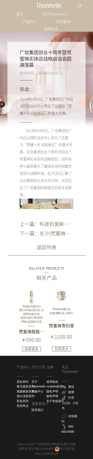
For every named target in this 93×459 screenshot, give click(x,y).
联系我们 (37, 410)
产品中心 (30, 22)
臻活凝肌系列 (25, 386)
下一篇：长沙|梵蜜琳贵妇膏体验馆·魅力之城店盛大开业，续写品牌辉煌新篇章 (46, 234)
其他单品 (23, 406)
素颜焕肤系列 (25, 391)
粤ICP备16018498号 (41, 448)
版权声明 (52, 396)
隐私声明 (52, 391)
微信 (68, 387)
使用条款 (52, 381)
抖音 (68, 398)
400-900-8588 (68, 429)
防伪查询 (63, 22)
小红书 (70, 405)
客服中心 (37, 391)
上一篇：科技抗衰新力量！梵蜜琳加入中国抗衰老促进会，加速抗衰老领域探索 (44, 225)
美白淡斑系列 (25, 396)
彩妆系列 (23, 401)
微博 (68, 392)
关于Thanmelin (55, 14)
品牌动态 (51, 29)
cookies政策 (54, 386)
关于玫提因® (54, 401)
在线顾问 (69, 418)
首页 (19, 14)
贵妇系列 (23, 381)
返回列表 (47, 247)
